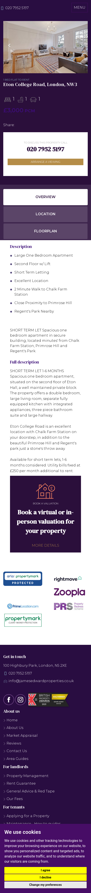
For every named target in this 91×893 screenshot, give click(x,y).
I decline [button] (45, 877)
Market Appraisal (20, 735)
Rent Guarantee (19, 783)
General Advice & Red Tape (29, 791)
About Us (13, 728)
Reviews (12, 743)
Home (10, 720)
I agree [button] (45, 870)
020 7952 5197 (17, 8)
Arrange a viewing (45, 161)
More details (45, 545)
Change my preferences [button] (45, 884)
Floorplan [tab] (45, 231)
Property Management (26, 776)
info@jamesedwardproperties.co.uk (41, 681)
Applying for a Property (26, 816)
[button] (9, 45)
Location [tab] (46, 214)
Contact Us (15, 751)
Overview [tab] (45, 197)
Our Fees (13, 799)
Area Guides (15, 759)
